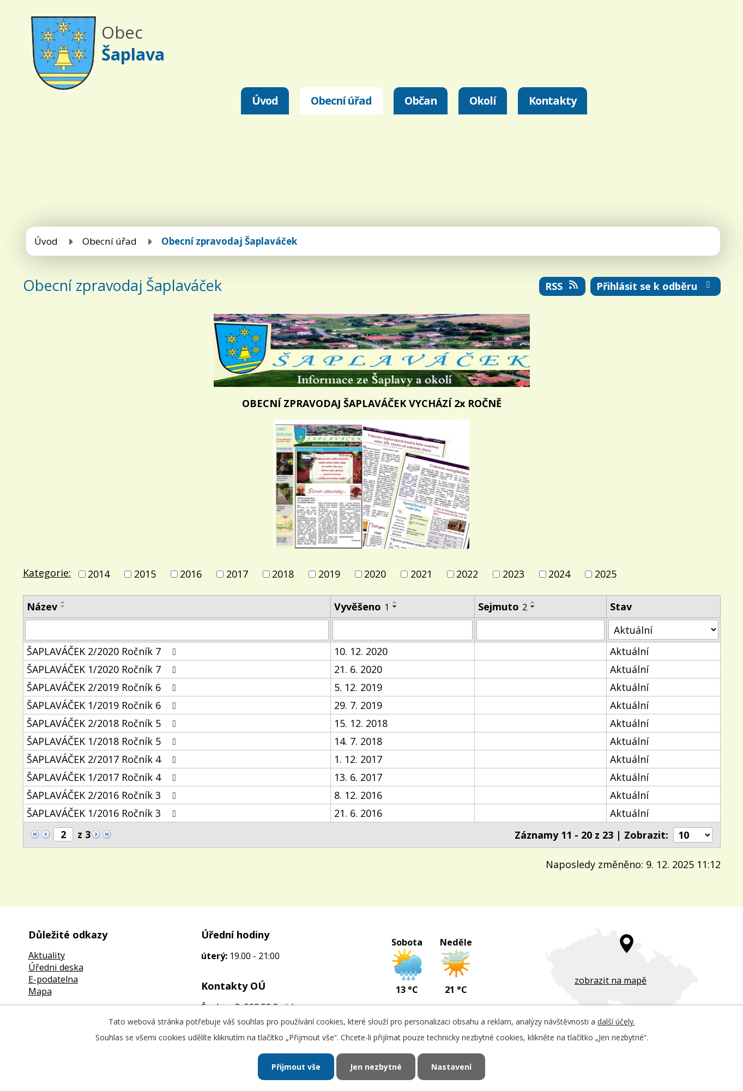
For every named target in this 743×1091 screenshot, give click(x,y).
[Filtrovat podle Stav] (663, 630)
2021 (421, 573)
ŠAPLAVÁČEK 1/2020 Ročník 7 (104, 669)
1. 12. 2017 (358, 759)
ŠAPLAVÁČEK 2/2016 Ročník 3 (104, 795)
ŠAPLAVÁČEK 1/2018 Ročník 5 (104, 741)
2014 (99, 573)
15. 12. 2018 (361, 723)
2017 (237, 573)
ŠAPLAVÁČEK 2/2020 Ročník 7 (104, 651)
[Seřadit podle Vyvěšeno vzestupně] (395, 602)
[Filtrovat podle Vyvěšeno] (403, 630)
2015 (145, 573)
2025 (606, 573)
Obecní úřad (341, 100)
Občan (420, 100)
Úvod (265, 100)
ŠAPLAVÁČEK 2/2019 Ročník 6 (104, 687)
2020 (375, 573)
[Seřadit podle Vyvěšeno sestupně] (395, 606)
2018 (283, 573)
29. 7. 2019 (358, 705)
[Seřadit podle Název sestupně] (63, 606)
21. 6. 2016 (358, 813)
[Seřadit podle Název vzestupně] (63, 602)
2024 (559, 573)
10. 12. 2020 (361, 651)
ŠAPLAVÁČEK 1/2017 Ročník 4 (104, 777)
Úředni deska (55, 967)
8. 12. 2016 (358, 795)
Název (42, 606)
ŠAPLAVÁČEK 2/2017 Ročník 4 (104, 759)
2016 (191, 573)
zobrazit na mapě (611, 980)
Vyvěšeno (361, 606)
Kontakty (552, 100)
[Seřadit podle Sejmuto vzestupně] (533, 602)
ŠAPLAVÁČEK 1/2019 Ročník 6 (104, 705)
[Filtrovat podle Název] (177, 630)
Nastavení (451, 1067)
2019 (329, 573)
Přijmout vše (296, 1067)
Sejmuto (502, 606)
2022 (467, 573)
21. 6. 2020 (358, 669)
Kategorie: (47, 572)
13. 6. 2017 (358, 777)
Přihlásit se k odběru (655, 286)
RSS (562, 286)
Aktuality (46, 955)
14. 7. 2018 (358, 741)
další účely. (616, 1021)
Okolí (482, 100)
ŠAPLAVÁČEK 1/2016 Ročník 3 (104, 813)
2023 (513, 573)
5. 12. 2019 (358, 687)
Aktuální (629, 651)
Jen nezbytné (376, 1067)
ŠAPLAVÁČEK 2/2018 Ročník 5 (104, 723)
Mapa (40, 991)
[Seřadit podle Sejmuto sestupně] (533, 606)
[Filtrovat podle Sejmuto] (540, 630)
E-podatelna (53, 979)
